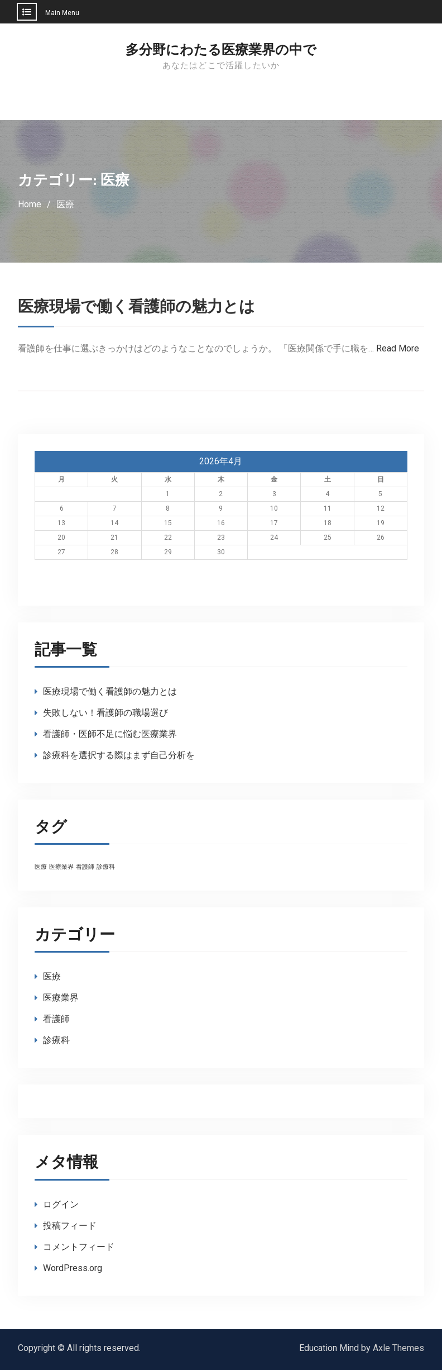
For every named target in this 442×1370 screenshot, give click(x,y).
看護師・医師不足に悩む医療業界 (110, 734)
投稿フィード (70, 1225)
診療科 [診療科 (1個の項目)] (106, 866)
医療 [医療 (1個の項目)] (41, 866)
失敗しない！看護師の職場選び (105, 712)
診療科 (56, 1040)
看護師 (56, 1019)
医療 (52, 976)
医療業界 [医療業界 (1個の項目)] (61, 866)
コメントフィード (78, 1246)
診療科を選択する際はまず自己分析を (119, 755)
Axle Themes (398, 1348)
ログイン (61, 1204)
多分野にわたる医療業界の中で (221, 49)
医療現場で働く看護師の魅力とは (136, 306)
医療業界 (61, 997)
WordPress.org (72, 1268)
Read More (397, 348)
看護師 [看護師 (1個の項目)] (85, 866)
